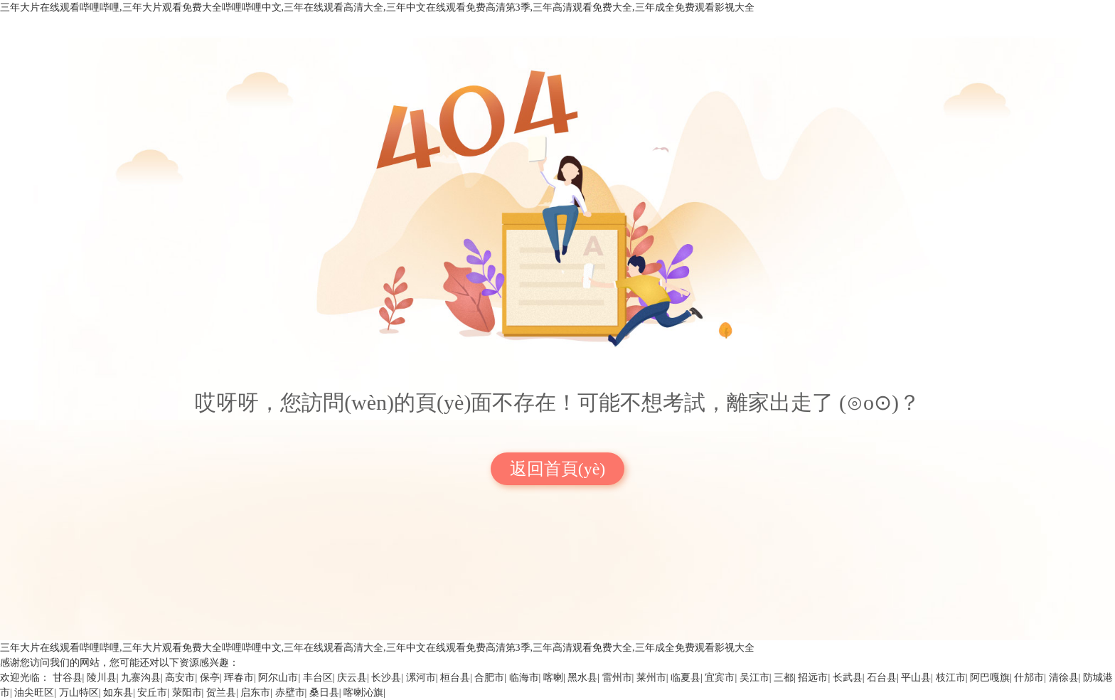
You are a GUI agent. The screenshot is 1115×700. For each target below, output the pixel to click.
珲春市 (239, 677)
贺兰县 (221, 692)
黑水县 (582, 677)
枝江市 (951, 677)
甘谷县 (67, 677)
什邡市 (1029, 677)
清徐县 (1064, 677)
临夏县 (685, 677)
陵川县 (102, 677)
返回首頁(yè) (558, 469)
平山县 (916, 677)
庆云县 (352, 677)
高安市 (180, 677)
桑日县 (324, 692)
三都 (784, 677)
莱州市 (651, 677)
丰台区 (318, 677)
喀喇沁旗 (363, 692)
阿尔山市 (278, 677)
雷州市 (617, 677)
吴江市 (754, 677)
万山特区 (79, 692)
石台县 (882, 677)
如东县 (118, 692)
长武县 (848, 677)
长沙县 (386, 677)
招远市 (813, 677)
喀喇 (553, 677)
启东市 (255, 692)
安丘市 (152, 692)
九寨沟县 (141, 677)
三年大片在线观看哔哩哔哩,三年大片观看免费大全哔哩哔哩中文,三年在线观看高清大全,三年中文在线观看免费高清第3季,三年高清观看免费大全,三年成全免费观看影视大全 (377, 7)
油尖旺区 (34, 692)
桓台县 (455, 677)
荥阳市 (187, 692)
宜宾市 (720, 677)
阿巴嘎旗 (990, 677)
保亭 (210, 677)
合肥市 (489, 677)
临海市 (524, 677)
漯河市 (421, 677)
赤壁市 (290, 692)
